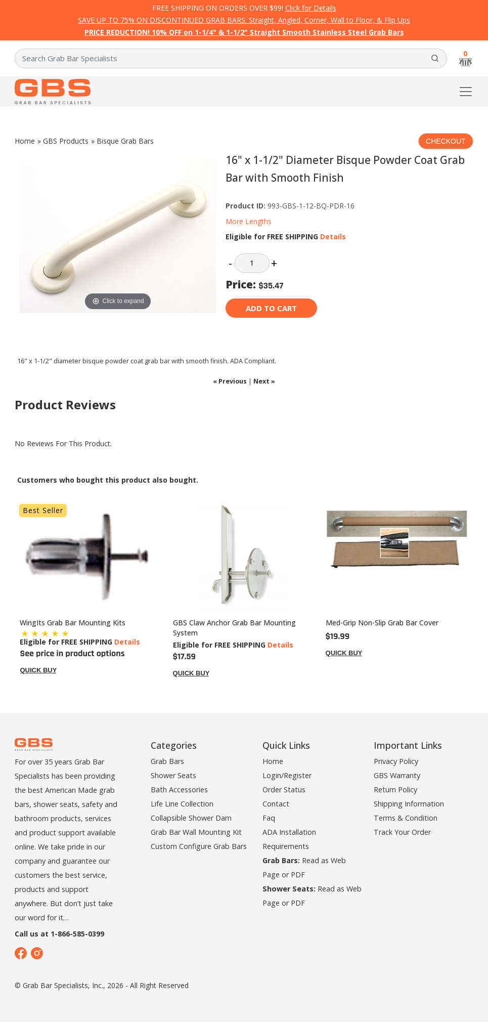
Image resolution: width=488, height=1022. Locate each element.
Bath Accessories (179, 789)
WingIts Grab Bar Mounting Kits (72, 622)
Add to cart (271, 308)
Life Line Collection (182, 803)
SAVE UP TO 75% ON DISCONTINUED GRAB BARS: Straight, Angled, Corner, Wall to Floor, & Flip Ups (244, 20)
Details (333, 236)
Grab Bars (167, 761)
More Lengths (249, 221)
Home (25, 141)
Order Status (283, 789)
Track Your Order (402, 832)
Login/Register (287, 775)
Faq (268, 818)
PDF (298, 874)
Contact (275, 803)
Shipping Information (409, 803)
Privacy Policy (396, 761)
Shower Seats (173, 775)
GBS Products (65, 141)
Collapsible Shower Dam (191, 818)
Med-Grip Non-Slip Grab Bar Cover (382, 622)
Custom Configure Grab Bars (199, 846)
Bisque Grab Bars (125, 141)
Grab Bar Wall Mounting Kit (196, 832)
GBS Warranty (397, 775)
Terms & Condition (405, 818)
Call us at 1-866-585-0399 (59, 934)
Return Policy (395, 789)
